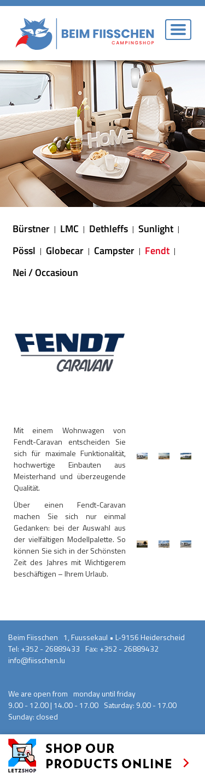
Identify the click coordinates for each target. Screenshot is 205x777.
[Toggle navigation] (178, 29)
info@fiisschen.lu (36, 660)
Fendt (157, 250)
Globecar (65, 250)
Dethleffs (108, 228)
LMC (69, 228)
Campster (114, 250)
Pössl (24, 250)
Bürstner (31, 228)
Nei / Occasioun (45, 272)
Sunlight (155, 228)
